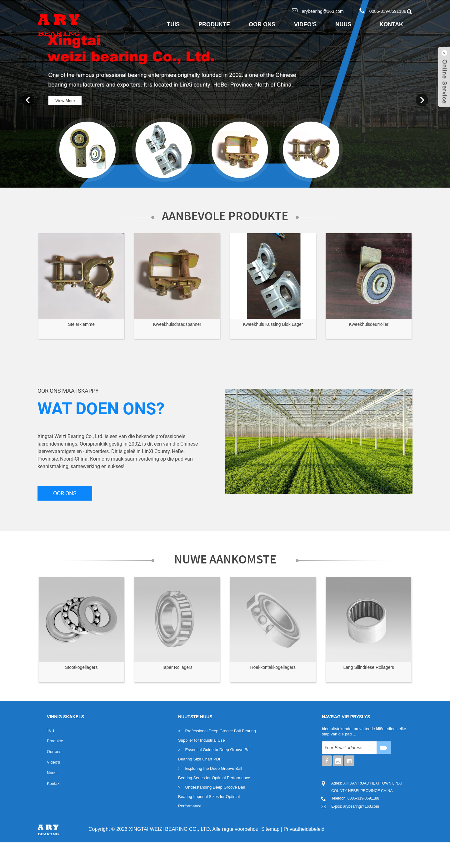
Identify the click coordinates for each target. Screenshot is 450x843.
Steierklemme (81, 324)
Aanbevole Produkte (225, 216)
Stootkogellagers (81, 667)
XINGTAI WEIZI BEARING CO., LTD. (170, 829)
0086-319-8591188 (387, 11)
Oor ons (262, 24)
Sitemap (270, 829)
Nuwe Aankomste (225, 559)
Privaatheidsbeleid (304, 829)
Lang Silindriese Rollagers (368, 667)
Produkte (214, 25)
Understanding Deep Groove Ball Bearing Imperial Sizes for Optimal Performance (211, 796)
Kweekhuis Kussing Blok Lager (273, 324)
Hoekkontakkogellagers (273, 667)
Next (422, 100)
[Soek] (349, 747)
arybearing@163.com (323, 11)
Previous (28, 100)
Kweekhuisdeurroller (368, 324)
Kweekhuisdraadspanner (177, 324)
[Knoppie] (384, 747)
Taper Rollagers (177, 667)
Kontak (391, 24)
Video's (305, 24)
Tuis (173, 24)
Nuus (343, 24)
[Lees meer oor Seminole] (81, 276)
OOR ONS (65, 493)
